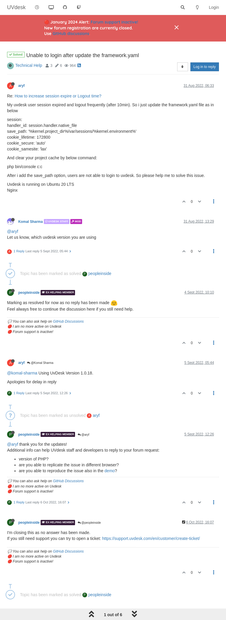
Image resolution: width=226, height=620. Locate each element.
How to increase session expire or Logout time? (58, 96)
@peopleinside (89, 522)
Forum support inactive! (114, 22)
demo (109, 470)
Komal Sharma (30, 221)
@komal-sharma (22, 373)
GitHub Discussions (68, 321)
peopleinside (97, 273)
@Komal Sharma (40, 362)
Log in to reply (205, 67)
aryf (21, 86)
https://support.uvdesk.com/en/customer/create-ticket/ (151, 538)
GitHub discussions (71, 33)
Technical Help (28, 65)
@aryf (12, 231)
